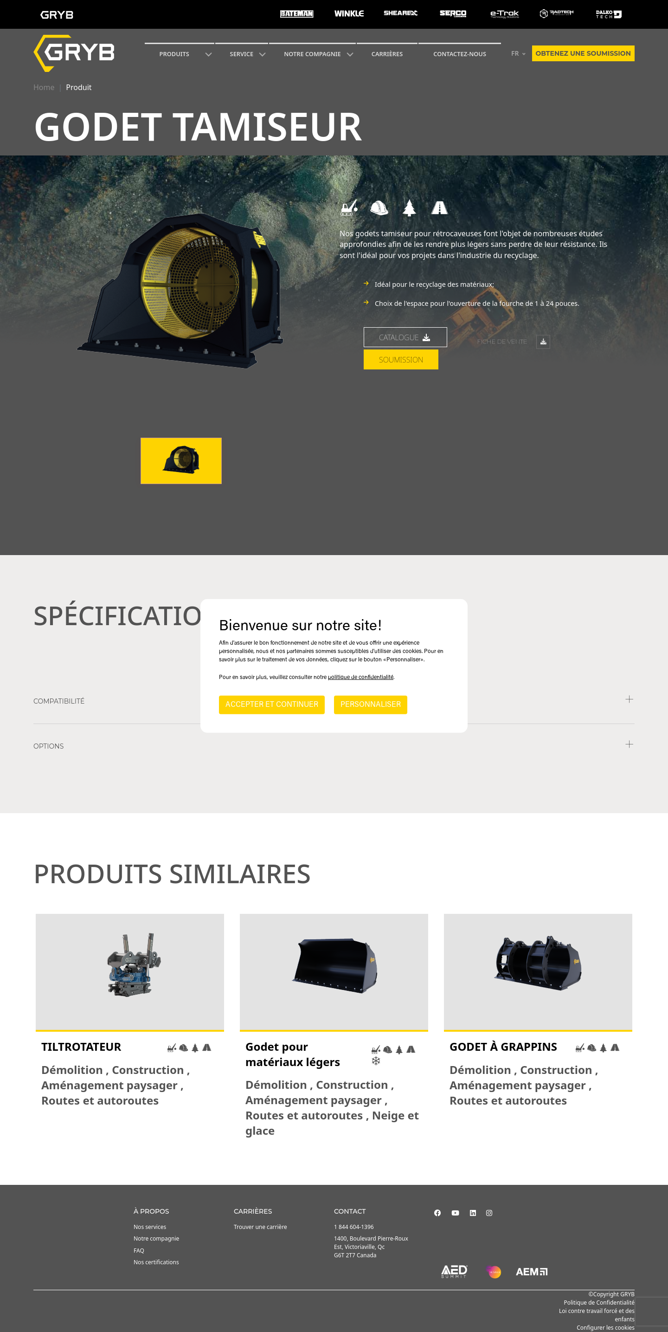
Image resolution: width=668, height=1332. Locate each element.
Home (44, 87)
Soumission (401, 418)
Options (48, 746)
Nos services (150, 1227)
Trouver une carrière (260, 1227)
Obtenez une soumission (583, 53)
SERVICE (242, 54)
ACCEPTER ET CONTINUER (271, 705)
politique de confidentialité (360, 677)
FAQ (139, 1250)
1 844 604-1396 (354, 1227)
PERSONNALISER (370, 705)
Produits (174, 54)
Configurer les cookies (606, 1328)
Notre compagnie (312, 54)
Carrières (387, 54)
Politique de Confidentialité (599, 1302)
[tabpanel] (129, 1026)
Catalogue (405, 395)
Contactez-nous (459, 54)
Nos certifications (156, 1262)
